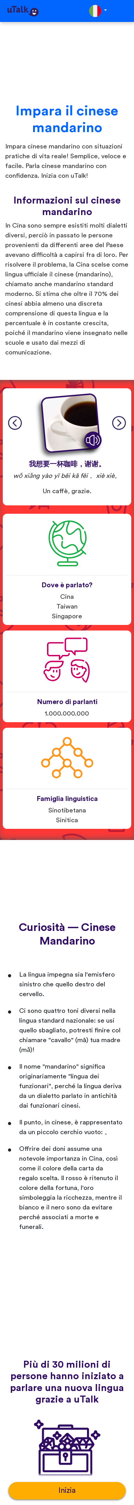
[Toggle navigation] (123, 11)
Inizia (67, 1490)
